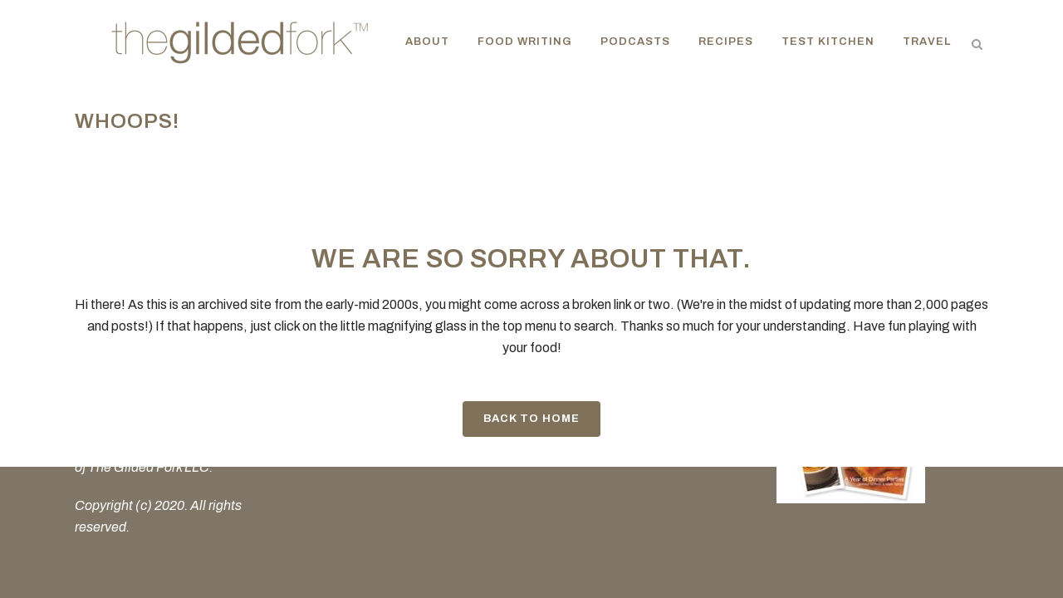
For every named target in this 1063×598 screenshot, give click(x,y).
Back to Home (531, 418)
